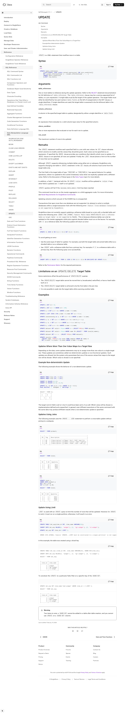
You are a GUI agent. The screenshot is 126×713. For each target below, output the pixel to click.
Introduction (8, 17)
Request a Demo (43, 683)
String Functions (13, 281)
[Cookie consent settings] (2, 710)
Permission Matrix (53, 267)
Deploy (6, 21)
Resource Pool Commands (16, 269)
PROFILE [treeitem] (12, 187)
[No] (77, 661)
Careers (95, 687)
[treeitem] (17, 17)
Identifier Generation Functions (18, 238)
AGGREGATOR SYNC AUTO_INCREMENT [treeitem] (16, 139)
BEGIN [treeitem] (11, 144)
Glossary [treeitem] (7, 323)
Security (7, 312)
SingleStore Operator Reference (17, 60)
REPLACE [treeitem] (12, 194)
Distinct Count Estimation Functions (16, 226)
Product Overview (44, 680)
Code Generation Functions (17, 121)
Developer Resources (12, 44)
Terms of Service (96, 703)
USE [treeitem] (10, 217)
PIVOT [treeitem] (11, 190)
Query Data (8, 37)
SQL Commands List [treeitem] (14, 75)
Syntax (43, 26)
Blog (94, 683)
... (53, 12)
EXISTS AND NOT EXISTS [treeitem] (18, 167)
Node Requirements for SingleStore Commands (58, 196)
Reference (8, 52)
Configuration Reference (14, 56)
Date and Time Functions (16, 221)
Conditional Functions (15, 125)
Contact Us (96, 680)
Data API (9, 308)
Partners (96, 691)
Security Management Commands (19, 273)
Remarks (44, 32)
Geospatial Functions (14, 235)
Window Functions (13, 292)
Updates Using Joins (49, 46)
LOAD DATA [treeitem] (13, 183)
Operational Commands (15, 254)
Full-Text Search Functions (16, 231)
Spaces (68, 683)
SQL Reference (11, 67)
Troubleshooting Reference (15, 296)
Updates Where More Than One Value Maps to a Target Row (61, 40)
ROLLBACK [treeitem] (13, 198)
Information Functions (15, 242)
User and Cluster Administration (15, 48)
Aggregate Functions (14, 114)
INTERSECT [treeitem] (13, 179)
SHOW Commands (13, 277)
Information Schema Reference (17, 304)
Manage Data (9, 41)
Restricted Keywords (14, 110)
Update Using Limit (49, 49)
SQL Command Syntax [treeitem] (15, 71)
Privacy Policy (85, 703)
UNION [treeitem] (11, 210)
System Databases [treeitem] (12, 300)
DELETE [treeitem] (11, 160)
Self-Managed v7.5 (44, 12)
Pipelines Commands (14, 258)
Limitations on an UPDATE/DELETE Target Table (56, 35)
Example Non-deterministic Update (53, 43)
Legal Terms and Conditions (96, 709)
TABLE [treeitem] (11, 206)
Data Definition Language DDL (18, 129)
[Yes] (73, 661)
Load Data (7, 33)
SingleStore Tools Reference (16, 64)
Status (40, 694)
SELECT (94, 94)
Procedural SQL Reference (16, 262)
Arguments (44, 29)
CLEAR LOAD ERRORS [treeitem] (17, 148)
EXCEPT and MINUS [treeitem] (16, 164)
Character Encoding (14, 96)
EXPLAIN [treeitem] (12, 171)
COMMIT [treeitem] (12, 152)
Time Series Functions (15, 285)
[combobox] (102, 4)
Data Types (11, 92)
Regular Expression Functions (18, 265)
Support (7, 319)
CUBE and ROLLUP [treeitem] (15, 156)
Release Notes (9, 315)
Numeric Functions (14, 250)
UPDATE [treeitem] (12, 213)
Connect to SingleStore (12, 25)
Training (68, 691)
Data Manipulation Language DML (17, 134)
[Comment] (82, 661)
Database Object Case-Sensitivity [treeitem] (19, 89)
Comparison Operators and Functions (17, 84)
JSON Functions (13, 246)
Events (68, 687)
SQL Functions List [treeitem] (14, 79)
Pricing (40, 687)
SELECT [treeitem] (11, 202)
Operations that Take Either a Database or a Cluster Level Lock (19, 101)
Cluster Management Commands (19, 117)
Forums (68, 680)
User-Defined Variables (15, 106)
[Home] (7, 4)
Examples (44, 37)
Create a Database (11, 29)
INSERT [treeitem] (11, 175)
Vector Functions (13, 288)
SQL (41, 66)
